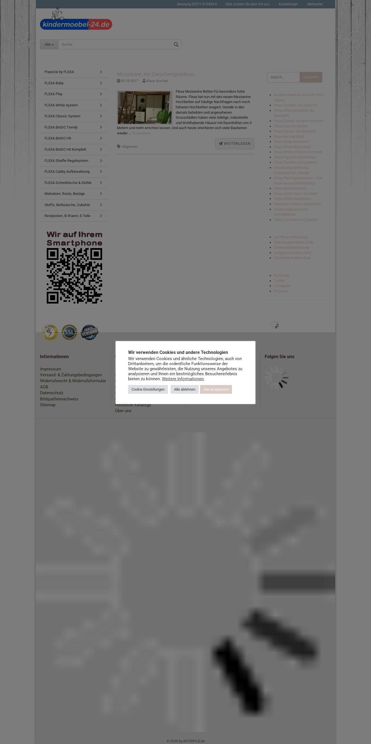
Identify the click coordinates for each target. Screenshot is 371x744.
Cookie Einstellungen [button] (148, 389)
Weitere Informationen (183, 378)
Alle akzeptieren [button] (216, 389)
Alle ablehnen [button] (184, 389)
